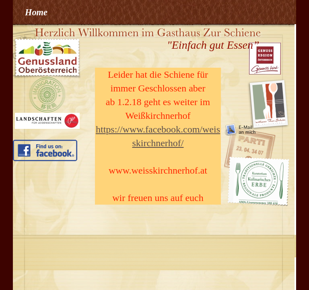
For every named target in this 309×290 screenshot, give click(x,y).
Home (36, 12)
